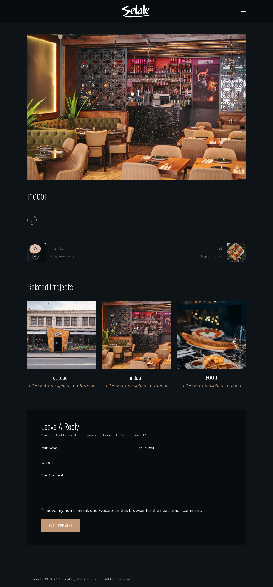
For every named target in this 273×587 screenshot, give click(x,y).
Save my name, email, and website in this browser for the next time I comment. (124, 510)
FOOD (212, 377)
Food (236, 386)
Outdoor (85, 386)
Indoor (161, 386)
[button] (29, 11)
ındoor (136, 377)
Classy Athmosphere (49, 386)
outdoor (61, 377)
